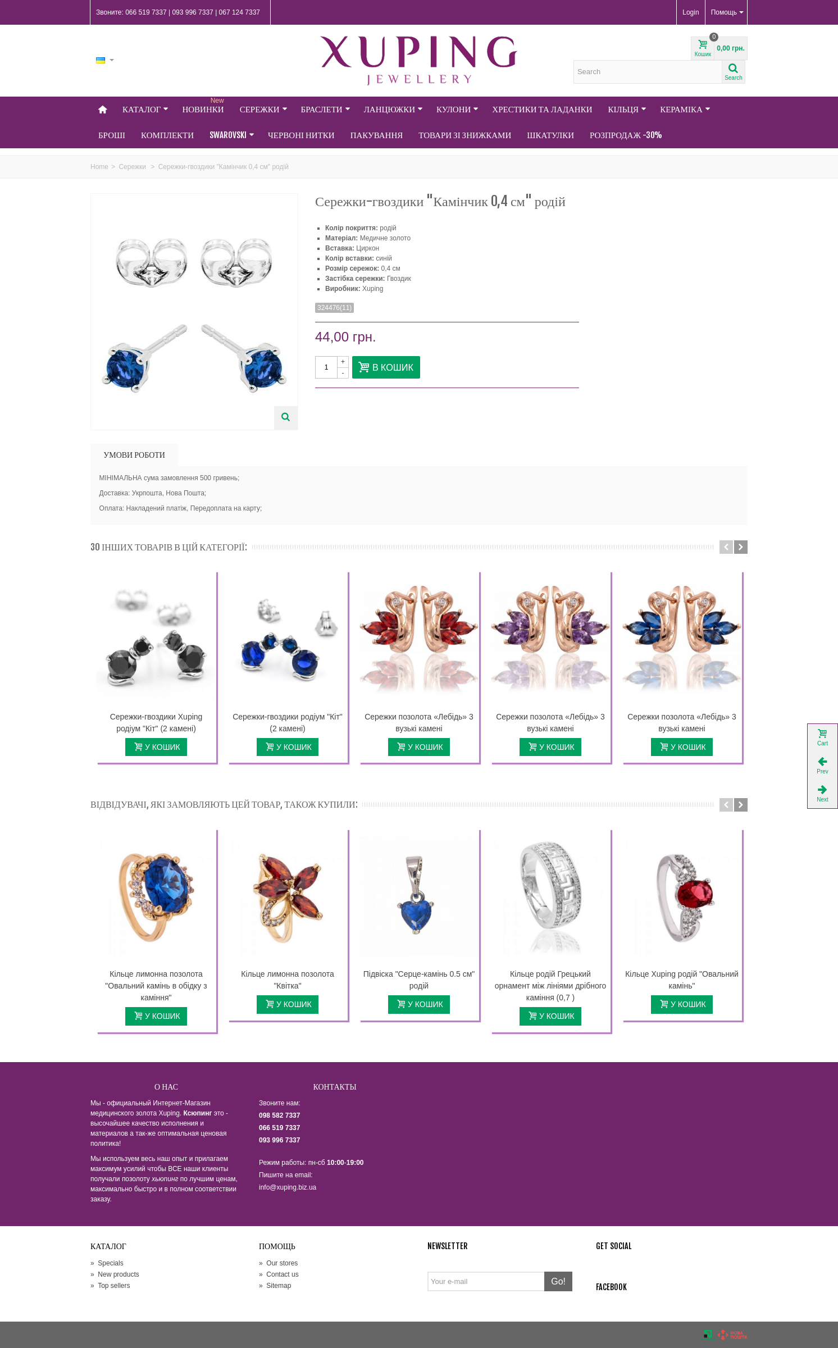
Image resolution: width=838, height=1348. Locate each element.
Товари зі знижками (464, 135)
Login (690, 12)
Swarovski (232, 135)
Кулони (457, 109)
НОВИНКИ (204, 106)
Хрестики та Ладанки (542, 109)
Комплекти (167, 135)
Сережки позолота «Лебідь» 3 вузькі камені (419, 722)
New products (114, 1274)
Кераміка (685, 109)
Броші (111, 135)
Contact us (279, 1274)
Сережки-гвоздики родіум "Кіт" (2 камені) (288, 722)
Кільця (627, 109)
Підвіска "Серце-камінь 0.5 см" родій (419, 979)
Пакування (376, 135)
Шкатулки (550, 135)
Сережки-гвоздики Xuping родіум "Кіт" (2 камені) (156, 722)
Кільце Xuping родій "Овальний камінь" (682, 979)
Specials (107, 1263)
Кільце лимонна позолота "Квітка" (287, 979)
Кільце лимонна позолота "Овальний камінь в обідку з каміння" (156, 985)
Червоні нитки (301, 135)
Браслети (325, 109)
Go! (558, 1281)
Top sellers (110, 1286)
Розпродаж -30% (626, 135)
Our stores (278, 1263)
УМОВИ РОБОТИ (134, 454)
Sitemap (275, 1286)
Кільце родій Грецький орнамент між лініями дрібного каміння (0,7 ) (551, 985)
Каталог (145, 109)
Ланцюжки (393, 109)
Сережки (264, 109)
